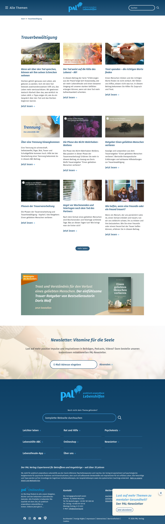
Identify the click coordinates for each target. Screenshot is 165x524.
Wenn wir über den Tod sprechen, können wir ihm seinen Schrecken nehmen (39, 72)
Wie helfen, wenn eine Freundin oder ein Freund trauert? (124, 208)
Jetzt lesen (28, 106)
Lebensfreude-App (35, 453)
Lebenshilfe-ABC (33, 441)
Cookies (66, 521)
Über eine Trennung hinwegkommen (40, 142)
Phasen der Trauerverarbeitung (38, 206)
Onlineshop (72, 441)
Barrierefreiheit (114, 519)
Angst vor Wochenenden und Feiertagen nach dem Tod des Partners (78, 208)
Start (23, 19)
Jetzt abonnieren (125, 510)
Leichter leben (32, 430)
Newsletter (112, 441)
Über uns (70, 453)
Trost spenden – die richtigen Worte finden (124, 71)
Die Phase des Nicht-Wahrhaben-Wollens (80, 144)
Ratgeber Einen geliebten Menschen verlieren (124, 144)
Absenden (106, 364)
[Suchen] (142, 7)
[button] (16, 8)
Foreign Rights (79, 519)
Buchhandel (68, 519)
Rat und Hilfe (72, 430)
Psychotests (113, 430)
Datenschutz (101, 519)
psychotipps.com (111, 496)
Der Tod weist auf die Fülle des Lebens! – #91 (79, 71)
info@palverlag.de (76, 509)
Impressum (90, 519)
